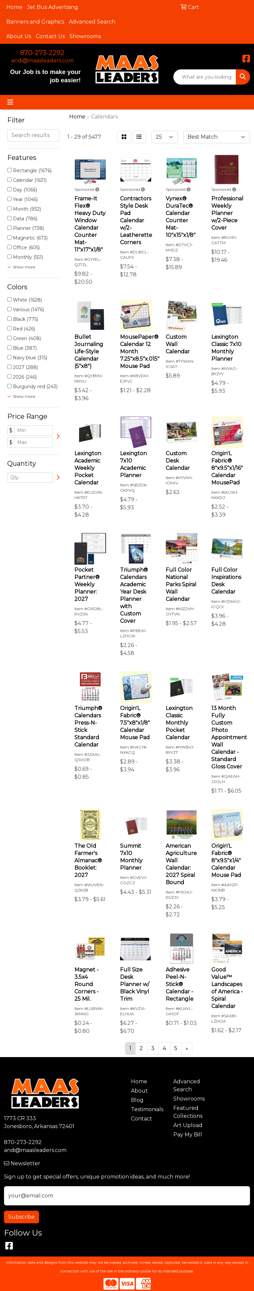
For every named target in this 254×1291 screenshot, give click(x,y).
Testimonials (147, 1109)
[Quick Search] (204, 77)
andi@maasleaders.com (42, 60)
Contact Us (50, 36)
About (139, 1091)
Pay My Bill (187, 1134)
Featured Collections (187, 1112)
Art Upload (187, 1125)
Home (14, 7)
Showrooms (85, 36)
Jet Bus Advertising (52, 7)
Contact (141, 1118)
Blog (137, 1100)
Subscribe (21, 1217)
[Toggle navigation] (10, 102)
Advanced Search (92, 22)
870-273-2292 (42, 53)
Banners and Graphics (35, 22)
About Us (18, 36)
